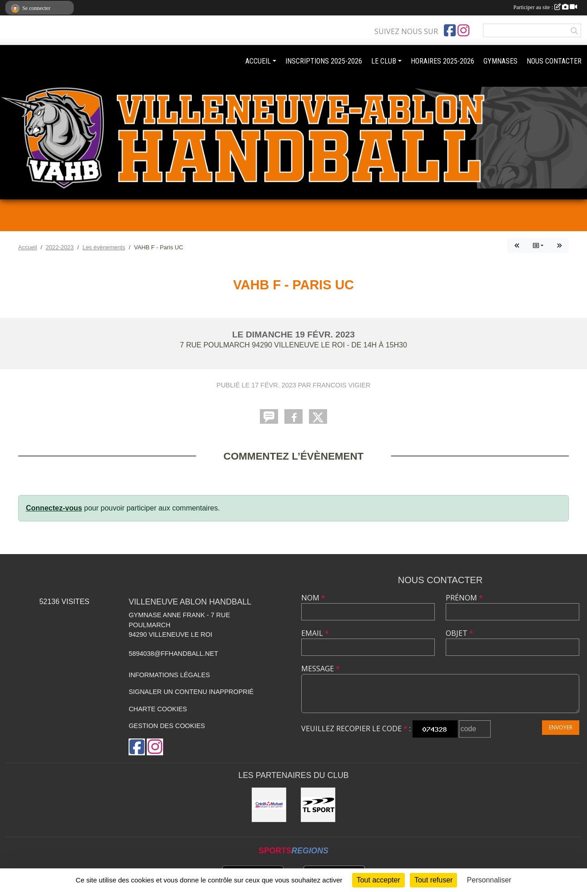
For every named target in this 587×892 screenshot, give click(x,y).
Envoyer (560, 727)
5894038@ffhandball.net (173, 653)
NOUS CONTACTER (554, 61)
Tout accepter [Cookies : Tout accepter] (378, 880)
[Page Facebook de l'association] (450, 30)
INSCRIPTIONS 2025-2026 (323, 61)
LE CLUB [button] (383, 61)
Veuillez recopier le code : (356, 728)
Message (320, 669)
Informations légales (169, 675)
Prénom (464, 598)
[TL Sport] (318, 805)
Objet (459, 633)
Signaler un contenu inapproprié (191, 691)
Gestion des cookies (167, 725)
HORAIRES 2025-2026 (442, 61)
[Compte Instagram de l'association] (463, 30)
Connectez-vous (54, 508)
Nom (313, 598)
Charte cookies (158, 709)
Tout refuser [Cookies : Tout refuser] (433, 880)
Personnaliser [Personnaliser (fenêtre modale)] (489, 880)
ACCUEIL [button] (258, 61)
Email (315, 633)
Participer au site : (545, 7)
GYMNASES (500, 61)
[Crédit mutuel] (269, 805)
